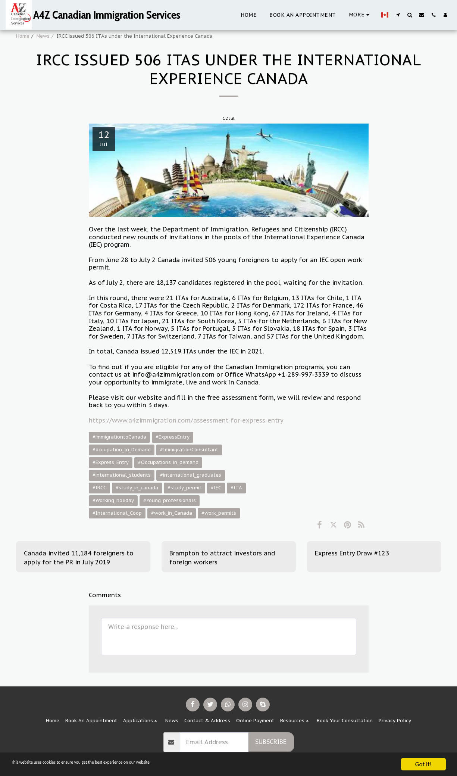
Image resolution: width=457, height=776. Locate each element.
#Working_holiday (113, 500)
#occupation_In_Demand (122, 449)
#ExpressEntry (173, 437)
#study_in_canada (137, 487)
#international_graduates (190, 475)
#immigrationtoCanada (119, 437)
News (43, 36)
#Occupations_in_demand (168, 462)
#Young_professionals (169, 500)
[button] (397, 15)
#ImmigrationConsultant (189, 449)
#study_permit (184, 487)
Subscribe (271, 742)
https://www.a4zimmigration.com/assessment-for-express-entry (186, 420)
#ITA (236, 487)
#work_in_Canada (171, 513)
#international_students (122, 475)
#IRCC (99, 487)
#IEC (216, 487)
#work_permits (218, 513)
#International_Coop (117, 513)
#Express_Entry (111, 462)
